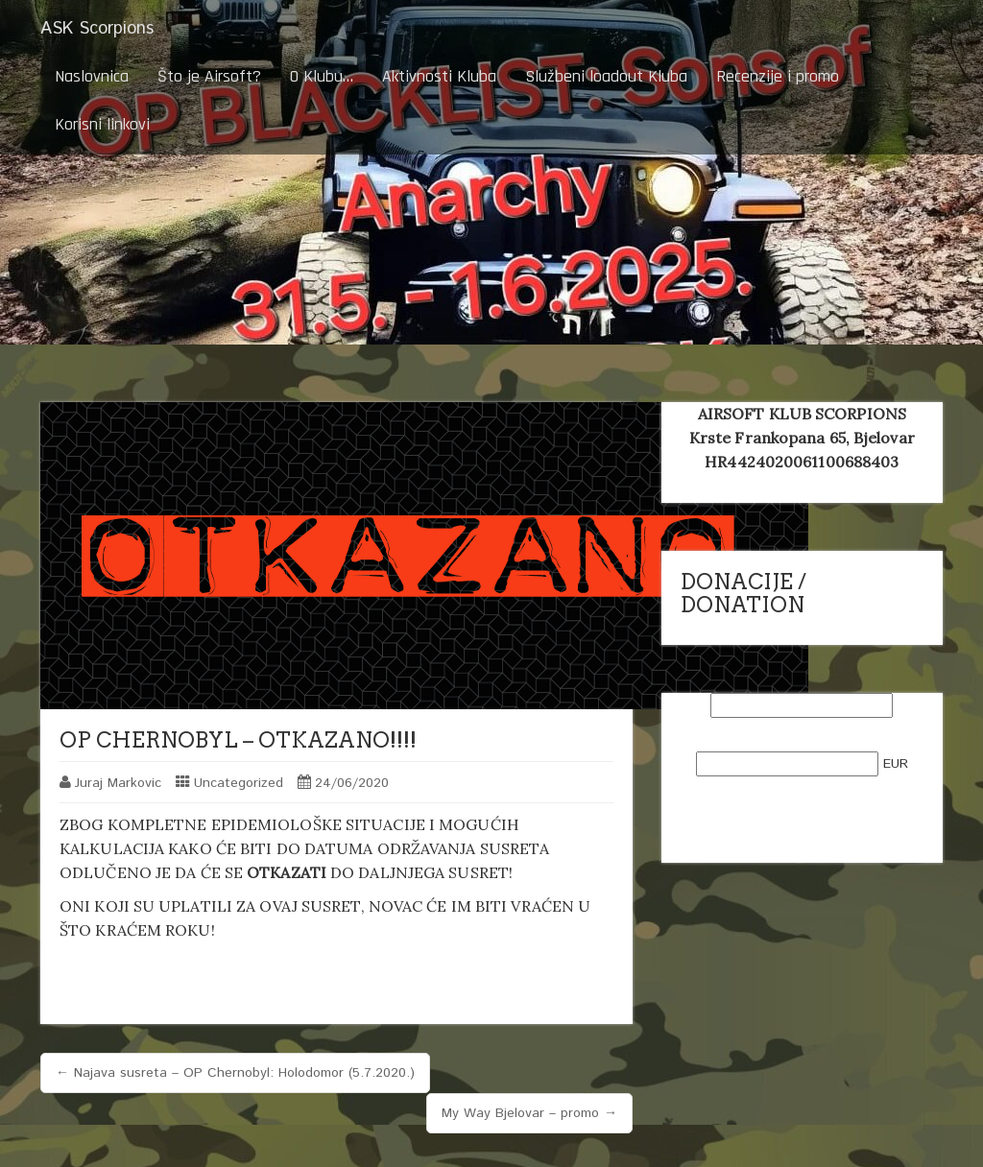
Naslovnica (92, 76)
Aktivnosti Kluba (439, 76)
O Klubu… (321, 76)
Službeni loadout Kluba (606, 76)
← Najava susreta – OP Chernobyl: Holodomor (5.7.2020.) (235, 1073)
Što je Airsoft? (209, 76)
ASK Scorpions (97, 28)
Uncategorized (238, 783)
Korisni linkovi (102, 124)
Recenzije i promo (777, 76)
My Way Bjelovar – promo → (529, 1113)
